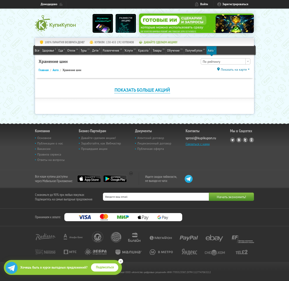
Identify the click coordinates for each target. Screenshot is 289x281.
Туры (85, 50)
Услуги (130, 50)
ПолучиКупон (195, 50)
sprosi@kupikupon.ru (201, 138)
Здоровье (49, 50)
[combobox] (225, 61)
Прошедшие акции (94, 149)
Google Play (115, 178)
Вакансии (44, 149)
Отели (72, 50)
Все (37, 50)
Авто (211, 50)
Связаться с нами (198, 144)
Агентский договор (150, 138)
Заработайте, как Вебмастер (101, 143)
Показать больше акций (142, 90)
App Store (89, 178)
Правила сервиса (49, 154)
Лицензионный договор (154, 143)
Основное (44, 138)
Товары (159, 50)
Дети (96, 50)
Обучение (175, 50)
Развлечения (112, 50)
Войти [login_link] (204, 4)
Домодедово (49, 4)
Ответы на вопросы (51, 160)
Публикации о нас (50, 143)
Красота (144, 50)
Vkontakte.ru (238, 139)
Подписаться (105, 267)
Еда (61, 50)
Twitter (245, 139)
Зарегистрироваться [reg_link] (235, 4)
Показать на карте (234, 69)
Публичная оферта (150, 149)
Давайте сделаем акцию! (98, 138)
